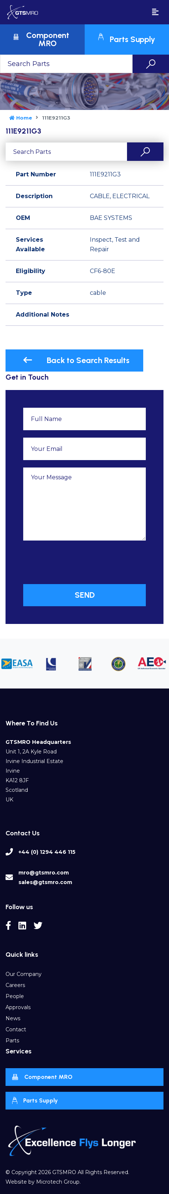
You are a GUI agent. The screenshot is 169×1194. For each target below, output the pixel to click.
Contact (16, 1029)
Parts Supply (35, 1100)
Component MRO (42, 1077)
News (13, 1018)
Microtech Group (58, 1182)
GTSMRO (64, 1172)
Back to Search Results (76, 360)
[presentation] (79, 562)
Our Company (24, 974)
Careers (15, 985)
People (15, 996)
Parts (12, 1040)
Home (20, 118)
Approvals (18, 1007)
